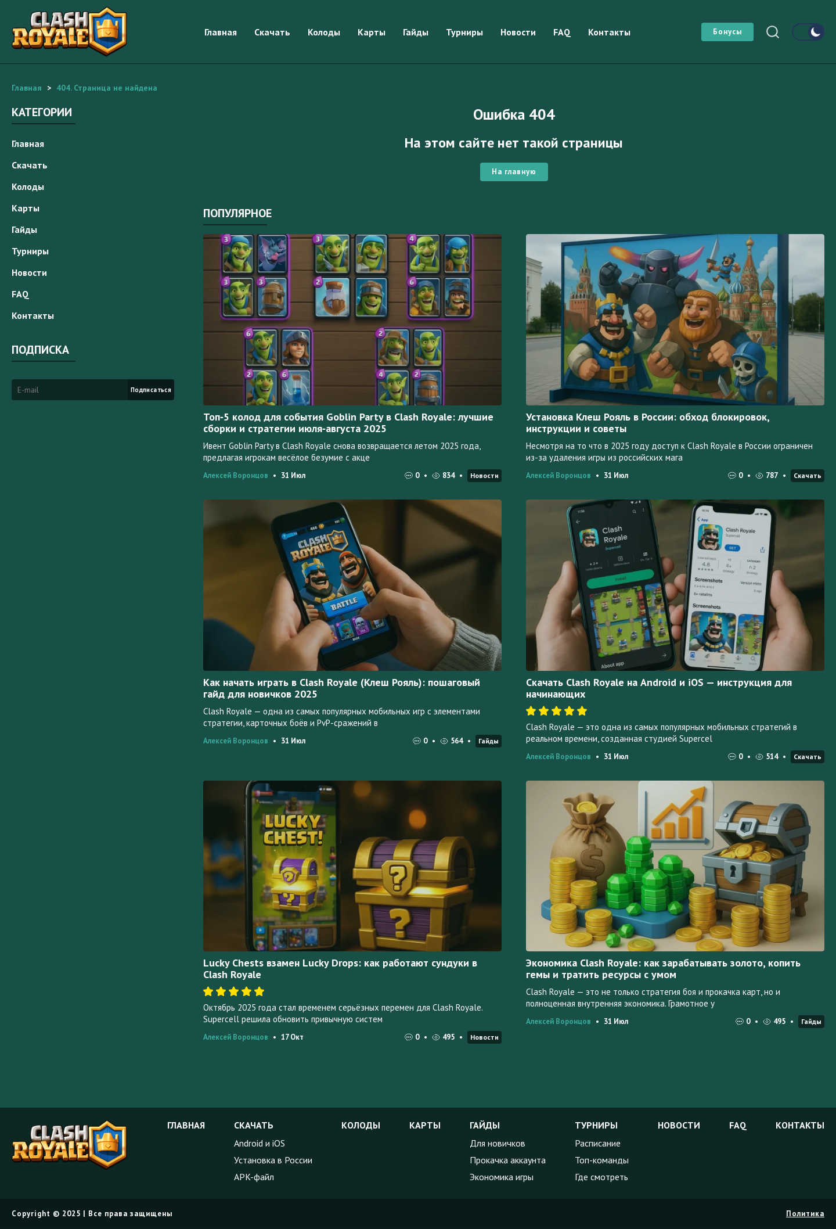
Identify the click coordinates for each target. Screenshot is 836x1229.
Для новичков (497, 1143)
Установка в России (273, 1160)
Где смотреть (601, 1177)
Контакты (609, 32)
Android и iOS (259, 1143)
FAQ (562, 32)
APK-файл (254, 1177)
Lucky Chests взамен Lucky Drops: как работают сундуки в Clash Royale (340, 968)
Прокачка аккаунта (508, 1160)
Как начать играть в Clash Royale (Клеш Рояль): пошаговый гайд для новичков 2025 (341, 687)
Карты (371, 32)
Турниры (464, 32)
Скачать (272, 32)
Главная (220, 32)
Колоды (324, 32)
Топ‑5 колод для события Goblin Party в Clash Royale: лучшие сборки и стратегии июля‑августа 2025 (348, 422)
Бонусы (727, 32)
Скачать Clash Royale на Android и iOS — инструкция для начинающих (659, 687)
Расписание (598, 1143)
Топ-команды (602, 1160)
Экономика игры (502, 1177)
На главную (514, 172)
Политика (805, 1214)
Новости (518, 32)
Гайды (415, 32)
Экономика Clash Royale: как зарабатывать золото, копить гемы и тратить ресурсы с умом (663, 968)
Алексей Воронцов (235, 475)
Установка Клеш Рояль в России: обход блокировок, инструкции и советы (647, 422)
